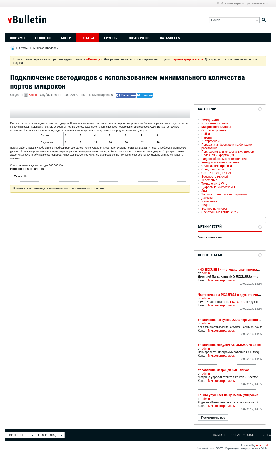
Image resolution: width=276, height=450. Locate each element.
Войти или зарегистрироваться (242, 3)
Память (206, 137)
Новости (43, 38)
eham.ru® (262, 445)
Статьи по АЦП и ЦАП (216, 173)
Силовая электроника (216, 166)
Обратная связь (244, 434)
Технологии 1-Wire (214, 183)
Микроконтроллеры (46, 47)
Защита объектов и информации (224, 194)
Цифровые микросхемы (218, 187)
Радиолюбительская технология (224, 159)
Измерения (209, 201)
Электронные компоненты (219, 212)
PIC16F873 (238, 302)
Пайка (205, 134)
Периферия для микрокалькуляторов (227, 151)
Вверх (266, 434)
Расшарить (126, 95)
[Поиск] (234, 20)
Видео (205, 205)
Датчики (207, 198)
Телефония (209, 180)
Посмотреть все (213, 417)
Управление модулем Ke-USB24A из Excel (229, 345)
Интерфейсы (210, 141)
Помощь (219, 434)
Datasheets (170, 38)
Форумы (17, 38)
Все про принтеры (214, 208)
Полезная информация (217, 155)
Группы (110, 38)
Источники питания (214, 123)
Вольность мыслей (214, 176)
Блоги (66, 38)
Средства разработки (216, 169)
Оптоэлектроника (213, 130)
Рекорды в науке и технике (220, 162)
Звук (204, 191)
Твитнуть (145, 95)
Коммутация (210, 120)
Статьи (88, 38)
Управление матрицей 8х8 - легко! (223, 370)
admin (33, 95)
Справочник (139, 38)
